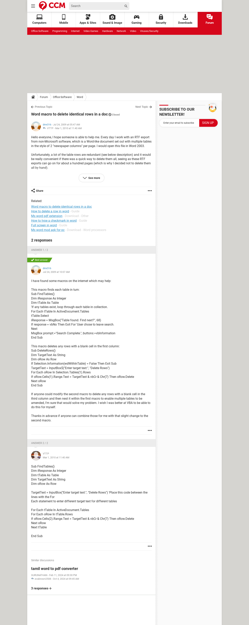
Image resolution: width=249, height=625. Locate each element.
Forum (210, 19)
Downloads (185, 19)
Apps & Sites (88, 19)
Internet (75, 31)
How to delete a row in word (50, 211)
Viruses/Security (149, 31)
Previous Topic (43, 106)
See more (94, 177)
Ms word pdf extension (46, 216)
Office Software (39, 31)
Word (80, 97)
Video (133, 31)
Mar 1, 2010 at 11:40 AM (68, 128)
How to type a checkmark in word (54, 220)
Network (121, 31)
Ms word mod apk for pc (48, 230)
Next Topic (141, 106)
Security (161, 19)
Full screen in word (44, 225)
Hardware (107, 31)
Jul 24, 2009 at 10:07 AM (56, 271)
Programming (59, 31)
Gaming (137, 19)
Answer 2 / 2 (39, 443)
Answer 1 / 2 (39, 249)
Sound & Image (112, 19)
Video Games (90, 31)
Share (39, 190)
